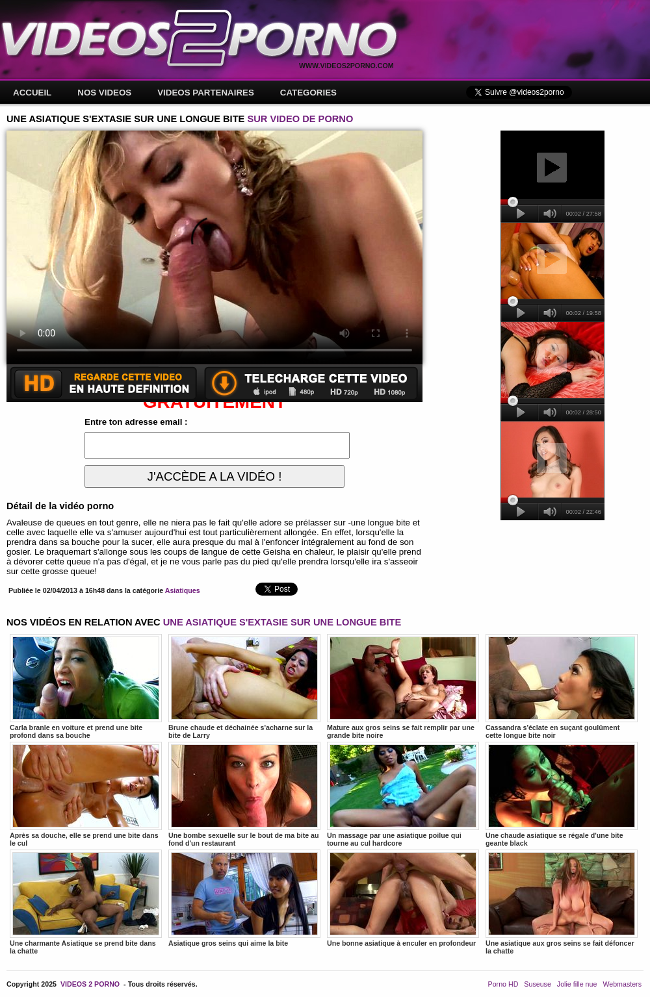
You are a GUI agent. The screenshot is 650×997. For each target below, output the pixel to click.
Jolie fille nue (577, 984)
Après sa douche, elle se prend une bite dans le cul (86, 794)
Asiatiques (182, 590)
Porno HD (503, 984)
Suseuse (537, 984)
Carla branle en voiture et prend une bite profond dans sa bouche (86, 686)
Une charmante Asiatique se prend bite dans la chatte (86, 902)
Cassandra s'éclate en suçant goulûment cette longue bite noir (562, 686)
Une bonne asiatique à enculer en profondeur (403, 898)
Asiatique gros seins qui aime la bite (244, 898)
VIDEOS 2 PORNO (90, 984)
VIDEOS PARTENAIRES (205, 92)
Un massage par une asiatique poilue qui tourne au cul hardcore (403, 794)
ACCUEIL (32, 92)
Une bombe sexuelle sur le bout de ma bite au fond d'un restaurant (244, 794)
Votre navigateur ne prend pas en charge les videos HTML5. (214, 247)
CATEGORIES (308, 92)
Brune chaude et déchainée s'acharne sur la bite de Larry (244, 686)
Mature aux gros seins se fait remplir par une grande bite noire (403, 686)
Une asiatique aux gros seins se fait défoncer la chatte (562, 902)
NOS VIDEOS (104, 92)
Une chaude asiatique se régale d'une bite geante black (562, 794)
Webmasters (622, 984)
